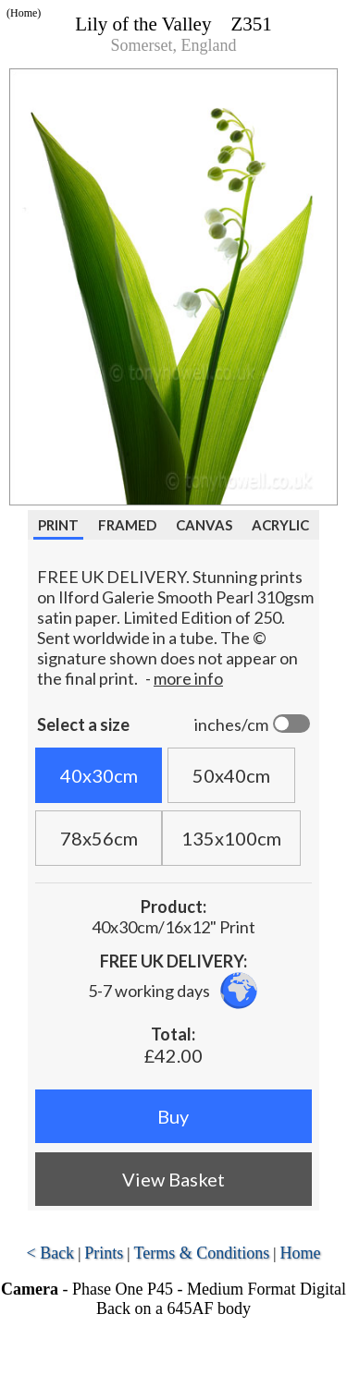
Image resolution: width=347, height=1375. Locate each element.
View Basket (173, 1179)
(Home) (23, 12)
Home (300, 1253)
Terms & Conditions (202, 1253)
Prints (103, 1253)
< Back (50, 1253)
